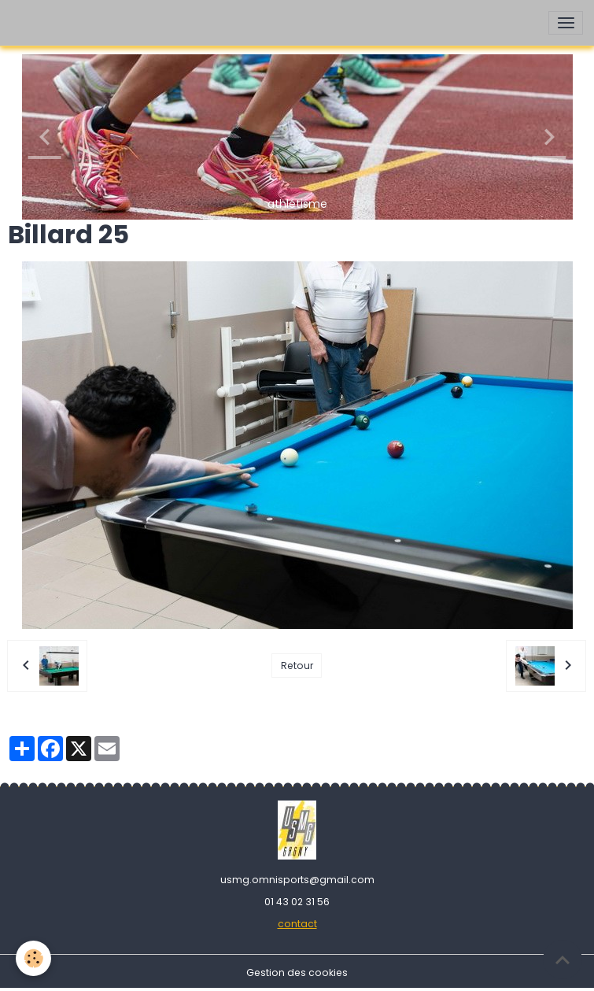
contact (297, 923)
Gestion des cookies (297, 972)
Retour (297, 665)
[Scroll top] (562, 959)
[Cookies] (33, 958)
